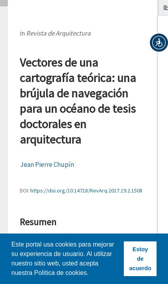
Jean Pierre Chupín (47, 164)
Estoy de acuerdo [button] (140, 258)
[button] (159, 43)
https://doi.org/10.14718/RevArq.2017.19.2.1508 (86, 190)
